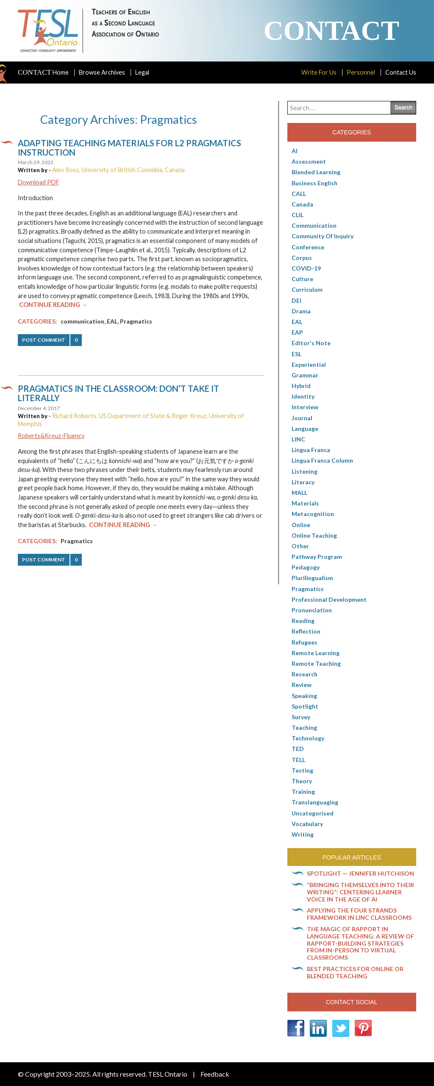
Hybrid (301, 385)
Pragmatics (136, 321)
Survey (301, 716)
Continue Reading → (53, 304)
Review (302, 684)
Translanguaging (315, 802)
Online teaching (314, 535)
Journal (302, 418)
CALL (299, 193)
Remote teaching (316, 663)
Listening (304, 471)
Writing (303, 834)
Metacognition (313, 513)
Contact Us (400, 72)
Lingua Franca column (322, 460)
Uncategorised (313, 813)
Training (303, 791)
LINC (298, 439)
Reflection (306, 631)
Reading (303, 620)
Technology (308, 738)
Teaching (304, 727)
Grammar (305, 375)
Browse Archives (102, 72)
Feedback (214, 1074)
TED (298, 748)
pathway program (317, 556)
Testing (302, 770)
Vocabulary (307, 823)
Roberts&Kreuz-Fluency (51, 435)
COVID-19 (306, 268)
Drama (301, 311)
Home (43, 72)
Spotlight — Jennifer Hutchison (360, 873)
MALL (299, 492)
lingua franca (311, 449)
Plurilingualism (312, 577)
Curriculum (307, 289)
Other (300, 546)
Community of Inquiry (322, 236)
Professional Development (329, 599)
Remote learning (315, 652)
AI (295, 150)
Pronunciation (312, 610)
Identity (303, 396)
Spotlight (305, 706)
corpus (302, 257)
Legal (142, 72)
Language (305, 428)
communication (82, 321)
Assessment (309, 161)
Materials (305, 503)
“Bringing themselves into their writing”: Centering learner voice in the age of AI (360, 892)
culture (302, 278)
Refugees (304, 642)
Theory (302, 780)
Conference (308, 247)
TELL (298, 759)
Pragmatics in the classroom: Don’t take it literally (118, 393)
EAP (297, 332)
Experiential (309, 364)
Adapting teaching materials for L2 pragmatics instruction (129, 147)
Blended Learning (316, 172)
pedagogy (306, 567)
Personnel (361, 72)
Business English (314, 183)
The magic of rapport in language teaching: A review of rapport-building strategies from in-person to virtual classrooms (360, 943)
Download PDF (38, 182)
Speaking (304, 695)
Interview (305, 406)
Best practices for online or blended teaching (355, 972)
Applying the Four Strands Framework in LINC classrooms (359, 914)
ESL (296, 353)
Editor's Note (311, 342)
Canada (302, 204)
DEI (296, 300)
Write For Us (319, 72)
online (301, 524)
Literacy (303, 482)
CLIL (297, 214)
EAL (112, 321)
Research (304, 674)
